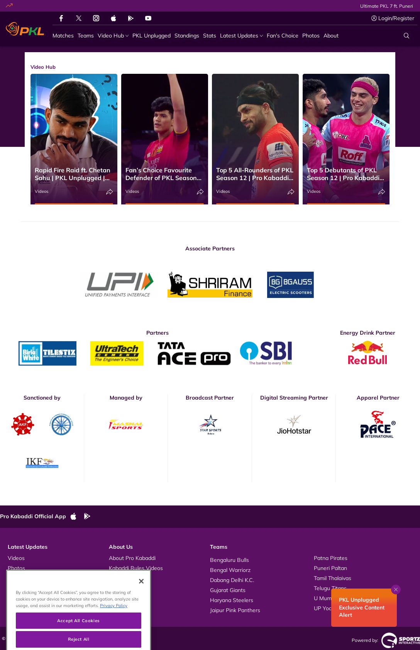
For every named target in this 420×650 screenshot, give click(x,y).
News (15, 578)
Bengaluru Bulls (229, 559)
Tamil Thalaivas (332, 578)
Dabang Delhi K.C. (232, 580)
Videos (41, 191)
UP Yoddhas (329, 608)
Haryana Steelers (231, 600)
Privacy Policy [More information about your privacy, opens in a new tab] (113, 621)
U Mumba (326, 598)
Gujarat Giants (228, 590)
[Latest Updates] (241, 35)
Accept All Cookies (78, 637)
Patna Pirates (330, 558)
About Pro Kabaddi (132, 558)
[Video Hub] (113, 35)
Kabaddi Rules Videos (136, 568)
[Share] (109, 191)
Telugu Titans (330, 588)
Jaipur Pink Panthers (235, 610)
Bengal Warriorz (230, 570)
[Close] (141, 597)
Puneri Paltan (330, 568)
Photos (16, 568)
